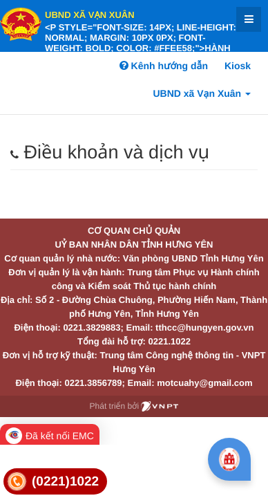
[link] (55, 481)
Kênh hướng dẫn (163, 65)
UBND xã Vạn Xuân (90, 15)
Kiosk (237, 65)
